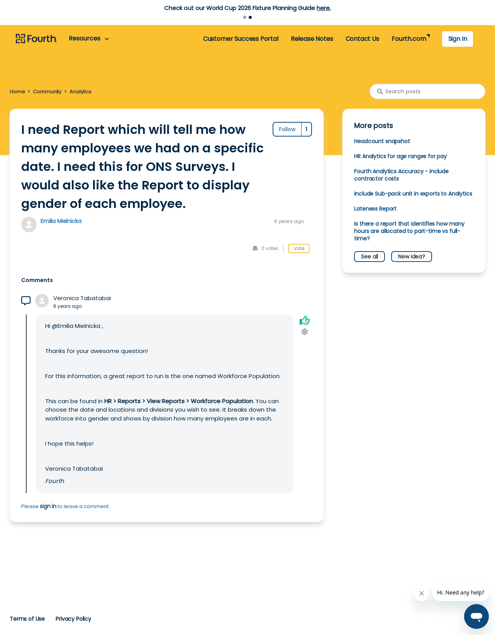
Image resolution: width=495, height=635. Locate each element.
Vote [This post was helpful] (299, 248)
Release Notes (312, 38)
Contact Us (362, 38)
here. (324, 8)
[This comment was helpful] (304, 320)
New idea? (411, 256)
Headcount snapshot (382, 141)
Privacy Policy (73, 619)
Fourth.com (409, 38)
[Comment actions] (304, 331)
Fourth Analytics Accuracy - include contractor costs (401, 174)
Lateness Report (375, 209)
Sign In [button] (457, 38)
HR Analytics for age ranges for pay (400, 156)
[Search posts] (427, 91)
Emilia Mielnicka (61, 221)
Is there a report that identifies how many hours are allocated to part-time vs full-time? (409, 231)
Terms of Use (27, 619)
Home (17, 91)
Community (47, 91)
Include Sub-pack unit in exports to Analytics (413, 194)
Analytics (81, 91)
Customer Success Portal (240, 38)
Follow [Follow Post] (287, 129)
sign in (48, 506)
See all (369, 256)
